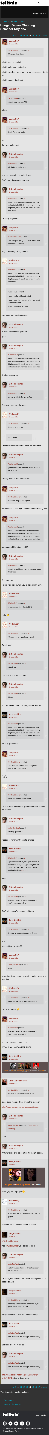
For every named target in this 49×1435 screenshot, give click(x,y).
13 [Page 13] (27, 35)
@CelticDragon (12, 1246)
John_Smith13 (15, 714)
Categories (39, 14)
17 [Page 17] (39, 35)
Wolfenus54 (13, 98)
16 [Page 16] (36, 35)
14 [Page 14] (30, 35)
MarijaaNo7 (14, 41)
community (41, 1415)
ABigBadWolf (15, 1233)
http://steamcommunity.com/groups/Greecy (20, 1107)
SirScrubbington (14, 50)
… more (24, 870)
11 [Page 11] (21, 35)
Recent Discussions (12, 1404)
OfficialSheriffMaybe (18, 1081)
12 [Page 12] (24, 35)
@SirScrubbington (10, 1241)
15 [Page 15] (33, 35)
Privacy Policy (14, 1431)
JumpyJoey (14, 1201)
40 (44, 35)
